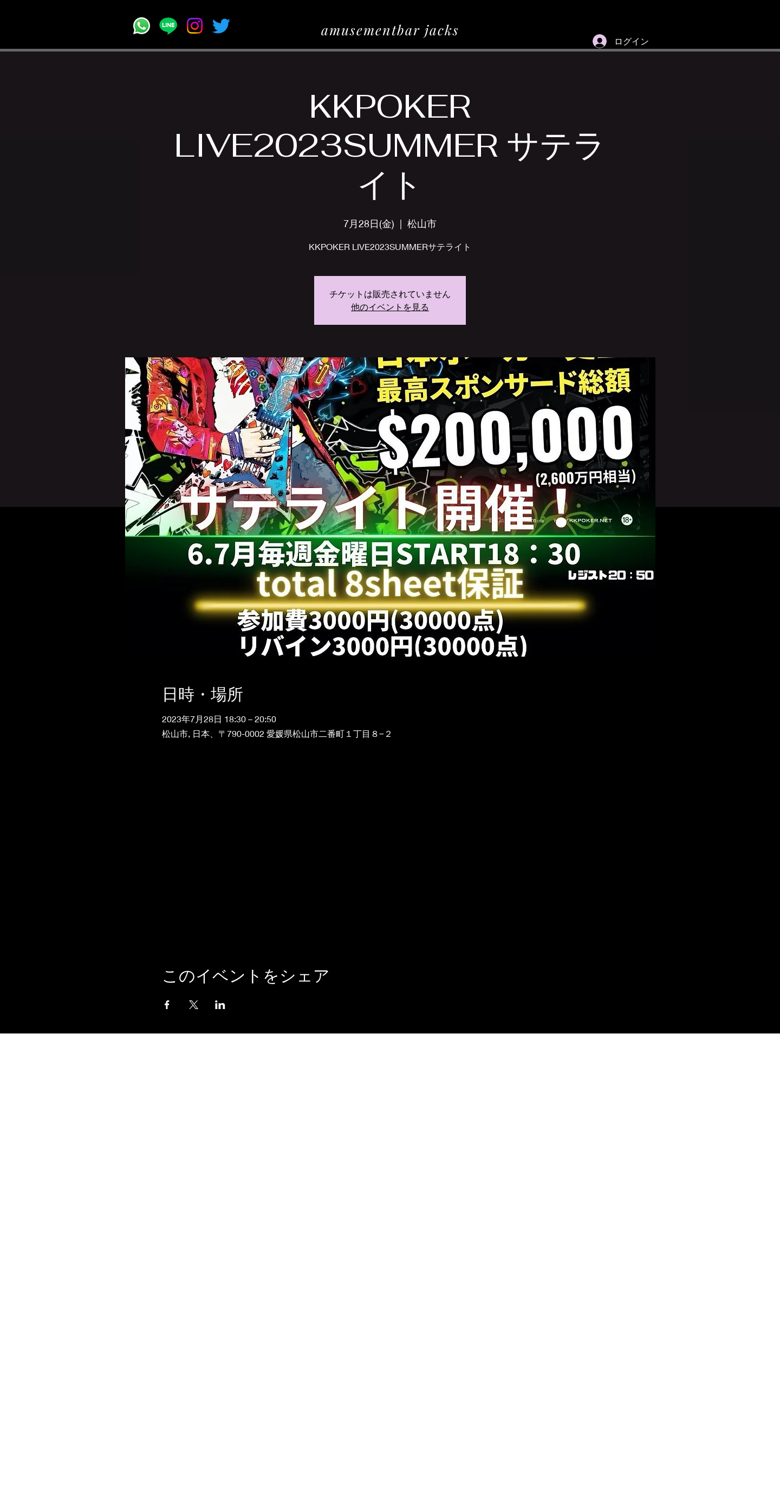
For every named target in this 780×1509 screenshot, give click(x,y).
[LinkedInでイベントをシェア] (220, 1004)
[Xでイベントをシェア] (193, 1004)
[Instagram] (194, 25)
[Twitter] (221, 25)
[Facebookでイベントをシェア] (167, 1004)
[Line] (168, 25)
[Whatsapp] (141, 25)
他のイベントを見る (390, 306)
